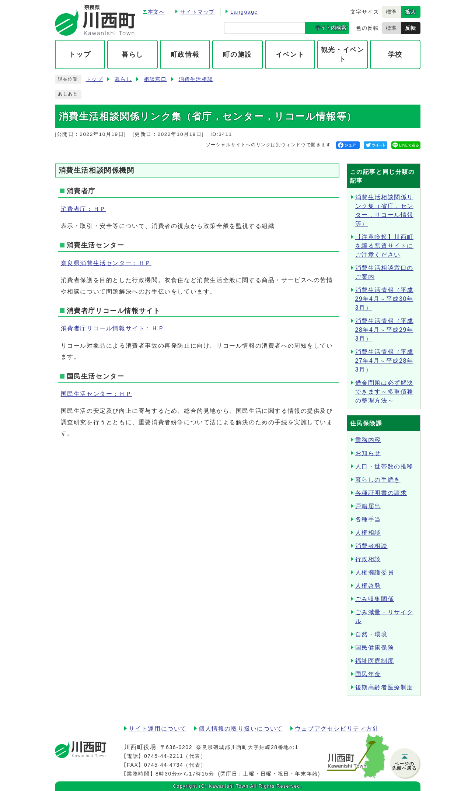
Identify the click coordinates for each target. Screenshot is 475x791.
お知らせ (368, 453)
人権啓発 (368, 586)
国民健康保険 (374, 647)
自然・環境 (371, 634)
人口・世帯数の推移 (384, 466)
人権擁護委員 (374, 572)
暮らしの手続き (378, 480)
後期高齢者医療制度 (384, 687)
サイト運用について (158, 728)
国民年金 (368, 674)
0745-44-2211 (163, 756)
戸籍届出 (368, 506)
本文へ (156, 12)
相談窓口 (155, 79)
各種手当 (368, 519)
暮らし (123, 79)
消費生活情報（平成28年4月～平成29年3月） (384, 330)
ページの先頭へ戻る (404, 766)
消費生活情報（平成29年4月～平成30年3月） (384, 299)
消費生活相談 (196, 79)
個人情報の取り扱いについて (241, 728)
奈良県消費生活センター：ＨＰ (106, 263)
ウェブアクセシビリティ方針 (337, 728)
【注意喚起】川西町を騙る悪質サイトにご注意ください (384, 246)
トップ (94, 79)
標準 (391, 12)
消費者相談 (371, 546)
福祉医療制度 (374, 661)
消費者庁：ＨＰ (83, 209)
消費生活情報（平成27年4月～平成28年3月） (384, 361)
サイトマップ (197, 12)
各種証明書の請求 (381, 493)
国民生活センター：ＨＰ (96, 394)
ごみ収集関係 (374, 599)
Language (244, 12)
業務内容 (368, 440)
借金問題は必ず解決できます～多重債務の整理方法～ (384, 392)
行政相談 (368, 559)
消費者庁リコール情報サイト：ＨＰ (113, 328)
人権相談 (368, 533)
